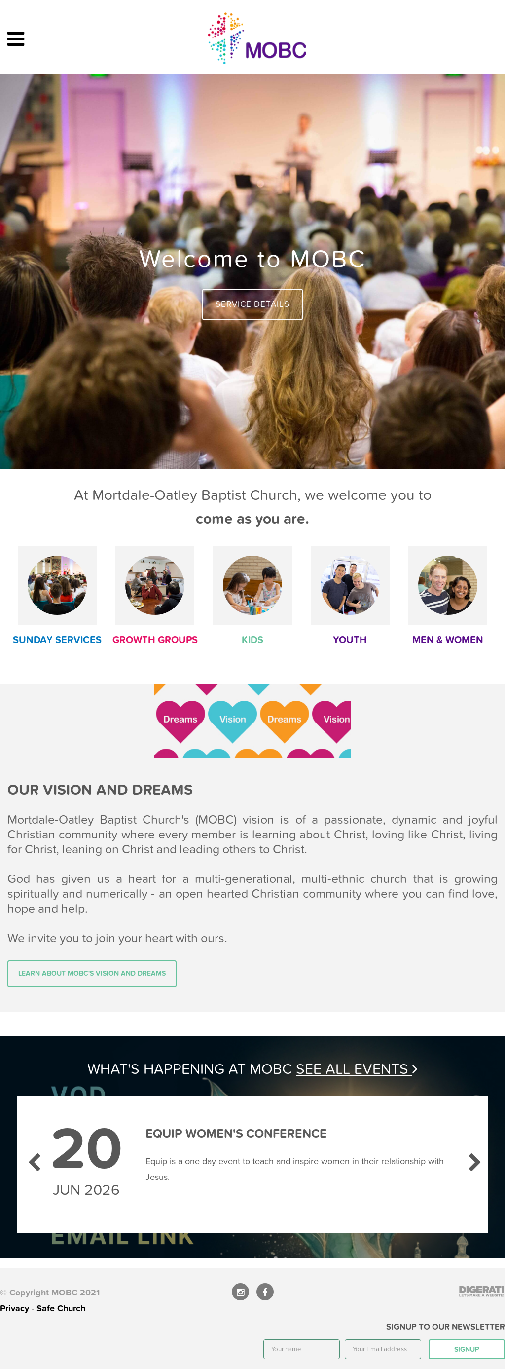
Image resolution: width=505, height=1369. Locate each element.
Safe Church (60, 1308)
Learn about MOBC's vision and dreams (92, 973)
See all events (357, 1069)
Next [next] (473, 1158)
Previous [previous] (32, 1158)
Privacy (14, 1308)
